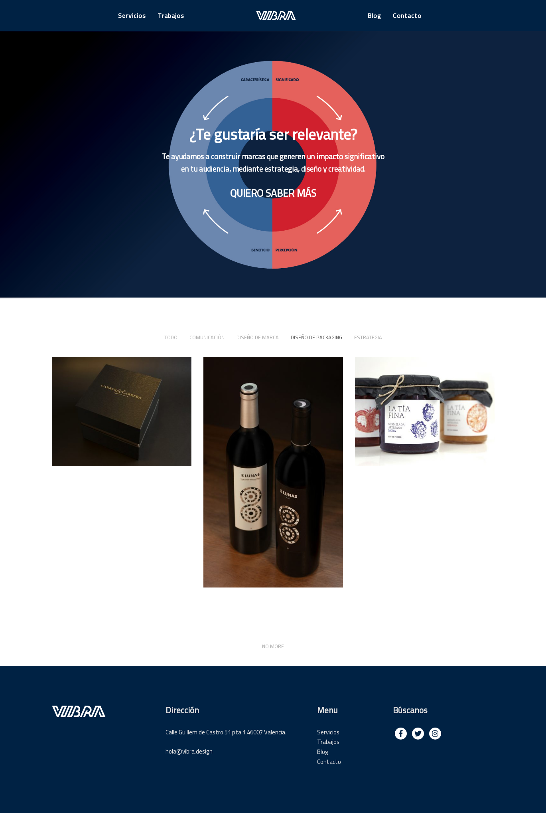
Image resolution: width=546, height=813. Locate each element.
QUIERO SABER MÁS (273, 193)
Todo (170, 337)
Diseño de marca (258, 337)
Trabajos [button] (171, 16)
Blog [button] (374, 16)
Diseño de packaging (316, 337)
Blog (322, 752)
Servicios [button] (132, 16)
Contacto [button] (407, 16)
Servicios (328, 732)
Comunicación (207, 337)
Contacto (329, 762)
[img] (401, 734)
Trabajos (328, 742)
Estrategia (368, 337)
